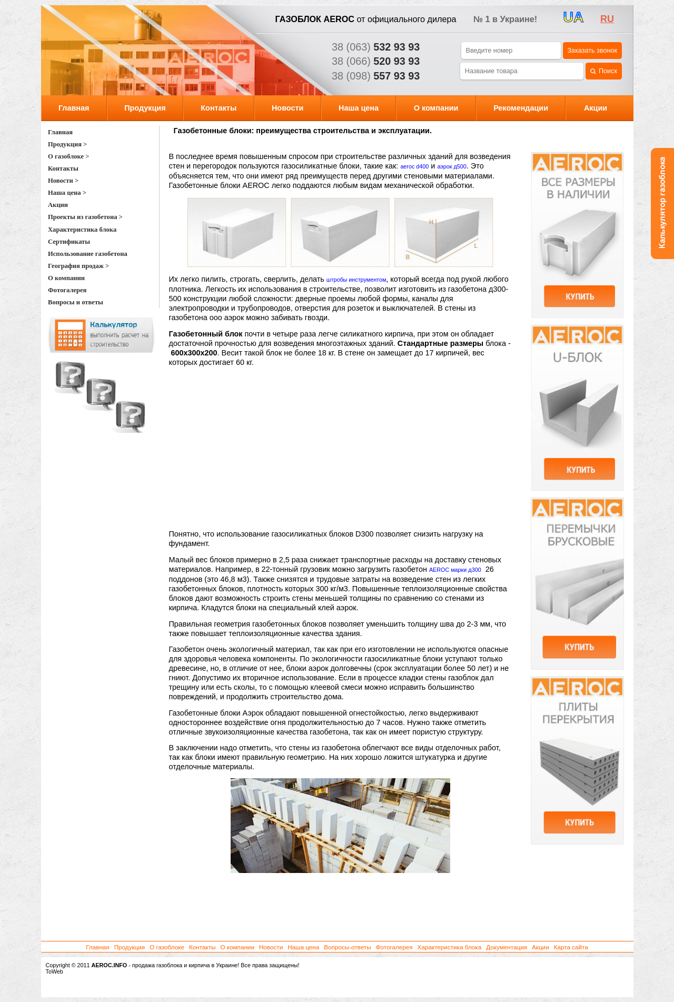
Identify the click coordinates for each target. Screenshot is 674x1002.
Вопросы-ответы (347, 947)
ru (607, 19)
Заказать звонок (592, 50)
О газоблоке (167, 947)
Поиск (603, 71)
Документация (506, 947)
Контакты (218, 108)
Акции (595, 108)
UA (573, 17)
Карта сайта (571, 947)
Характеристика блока (450, 947)
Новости (287, 108)
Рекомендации (520, 108)
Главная (74, 108)
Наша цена (359, 108)
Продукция (144, 108)
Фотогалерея (394, 947)
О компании (436, 108)
